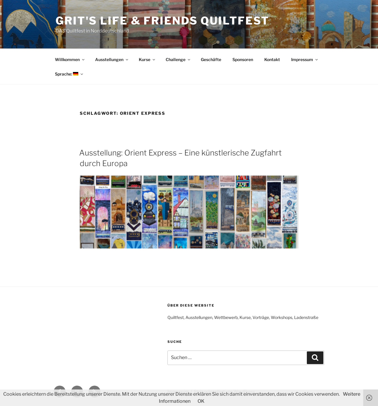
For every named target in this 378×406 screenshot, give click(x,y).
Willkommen (70, 59)
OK (201, 401)
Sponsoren (242, 59)
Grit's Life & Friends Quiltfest (162, 20)
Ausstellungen (112, 59)
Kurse (147, 59)
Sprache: (69, 73)
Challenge (178, 59)
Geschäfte (211, 59)
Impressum (305, 59)
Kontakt (272, 59)
